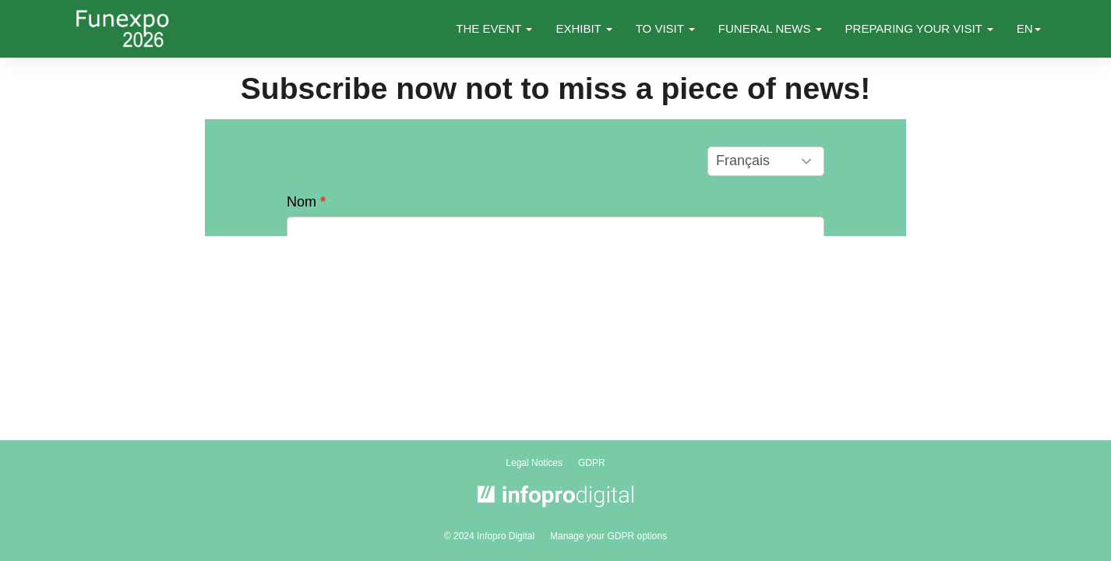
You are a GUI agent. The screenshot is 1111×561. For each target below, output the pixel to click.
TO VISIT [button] (665, 28)
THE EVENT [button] (494, 28)
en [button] (1029, 28)
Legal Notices (534, 462)
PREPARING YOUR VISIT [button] (919, 28)
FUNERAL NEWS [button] (770, 28)
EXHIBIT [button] (584, 28)
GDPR (591, 462)
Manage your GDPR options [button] (608, 536)
